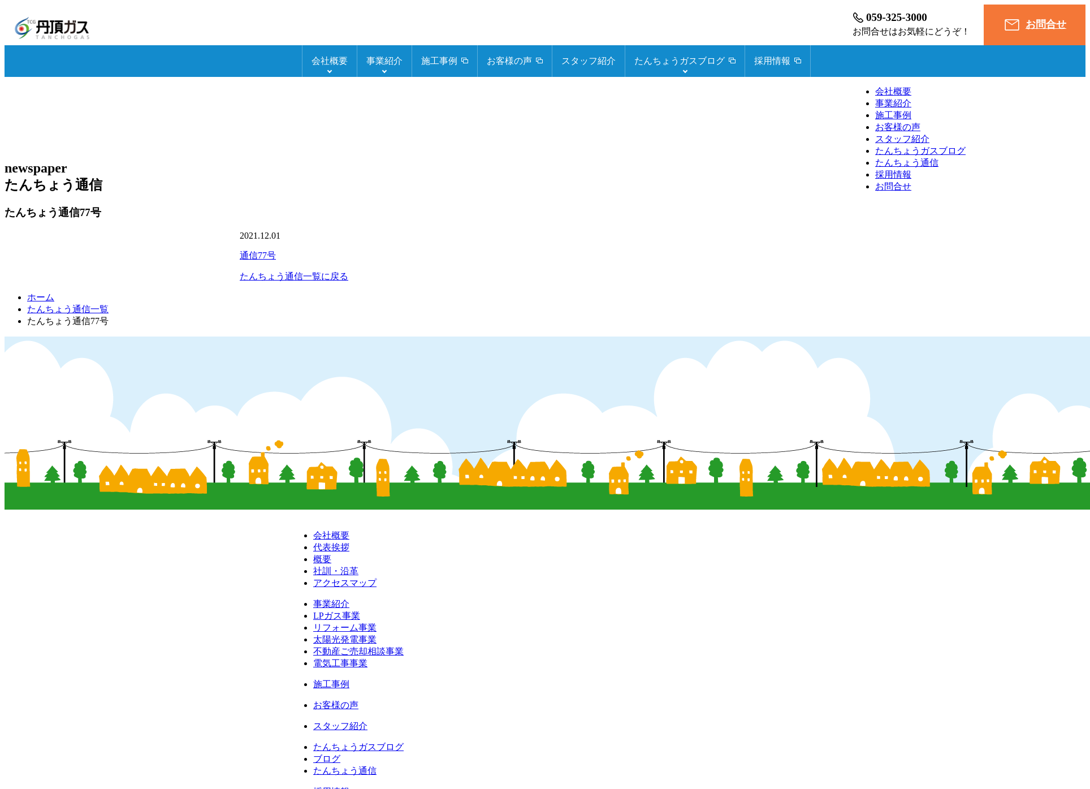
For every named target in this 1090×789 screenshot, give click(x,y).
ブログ (326, 759)
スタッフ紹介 (588, 61)
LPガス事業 (336, 615)
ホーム (40, 297)
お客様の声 (897, 127)
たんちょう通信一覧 (68, 309)
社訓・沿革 (335, 571)
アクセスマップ (345, 583)
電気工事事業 (340, 663)
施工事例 (893, 115)
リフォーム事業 (345, 627)
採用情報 (893, 174)
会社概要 (330, 61)
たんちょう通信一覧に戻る (294, 276)
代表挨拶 (331, 547)
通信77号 (258, 255)
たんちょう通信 (906, 162)
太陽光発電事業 (345, 639)
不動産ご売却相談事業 (358, 651)
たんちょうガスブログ (920, 151)
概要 (322, 559)
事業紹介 (384, 61)
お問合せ (1046, 24)
